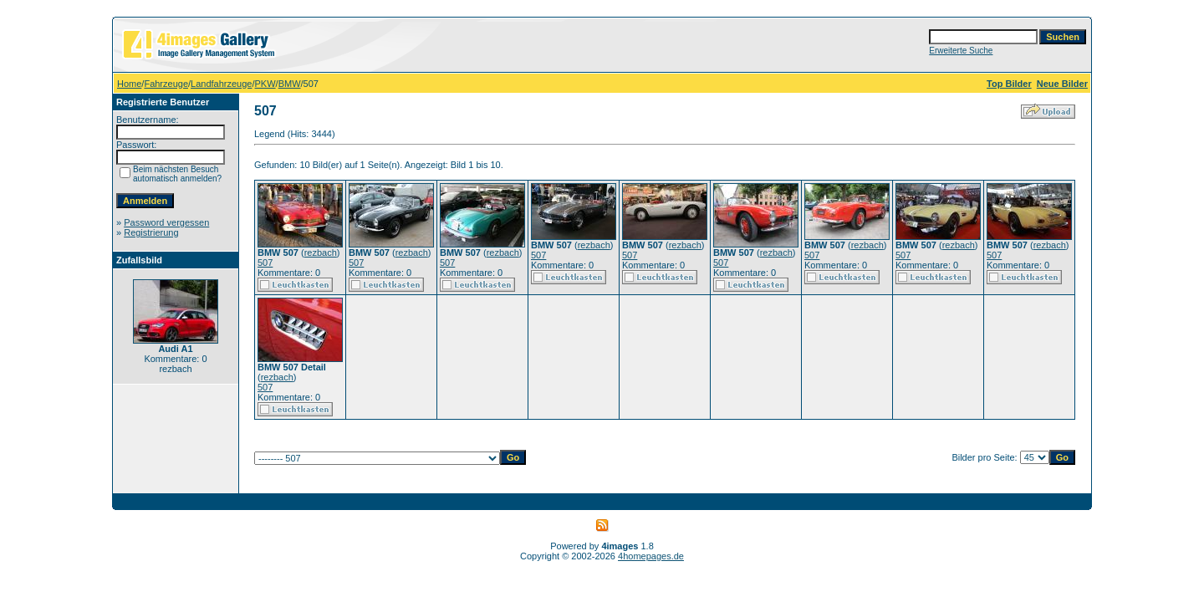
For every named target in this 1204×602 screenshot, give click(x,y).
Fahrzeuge (166, 84)
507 (265, 263)
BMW (289, 84)
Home (129, 84)
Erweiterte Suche (960, 50)
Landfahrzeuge (221, 84)
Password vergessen (166, 222)
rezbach (320, 252)
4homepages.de (651, 556)
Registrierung (151, 232)
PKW (265, 84)
